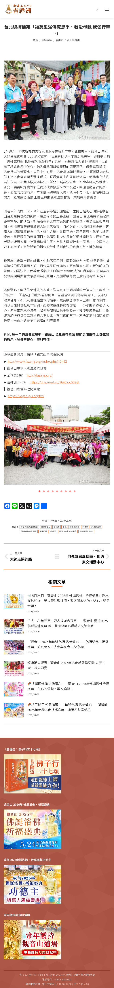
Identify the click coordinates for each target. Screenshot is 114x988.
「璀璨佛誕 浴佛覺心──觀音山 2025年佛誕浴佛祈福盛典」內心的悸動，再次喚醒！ (68, 686)
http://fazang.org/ (40, 375)
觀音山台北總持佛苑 (67, 531)
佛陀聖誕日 (46, 527)
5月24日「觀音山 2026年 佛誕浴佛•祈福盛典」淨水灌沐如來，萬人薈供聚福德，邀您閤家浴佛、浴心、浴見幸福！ (68, 600)
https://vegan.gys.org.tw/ (26, 395)
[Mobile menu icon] (106, 9)
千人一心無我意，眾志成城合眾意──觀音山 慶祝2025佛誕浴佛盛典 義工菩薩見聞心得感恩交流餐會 (67, 623)
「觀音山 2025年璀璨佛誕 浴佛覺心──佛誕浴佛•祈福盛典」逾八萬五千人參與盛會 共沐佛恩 (67, 644)
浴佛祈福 (43, 531)
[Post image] (14, 601)
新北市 (56, 527)
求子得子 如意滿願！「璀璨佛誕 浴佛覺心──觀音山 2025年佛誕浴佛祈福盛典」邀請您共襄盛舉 (67, 707)
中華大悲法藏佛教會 (29, 527)
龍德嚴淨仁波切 (86, 531)
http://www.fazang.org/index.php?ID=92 (37, 361)
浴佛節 (53, 520)
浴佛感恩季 (96, 527)
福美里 (53, 531)
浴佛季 (85, 527)
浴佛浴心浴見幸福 (28, 531)
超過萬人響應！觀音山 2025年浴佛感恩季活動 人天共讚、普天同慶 (66, 665)
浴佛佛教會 (74, 527)
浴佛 (64, 527)
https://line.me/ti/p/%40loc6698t (54, 382)
